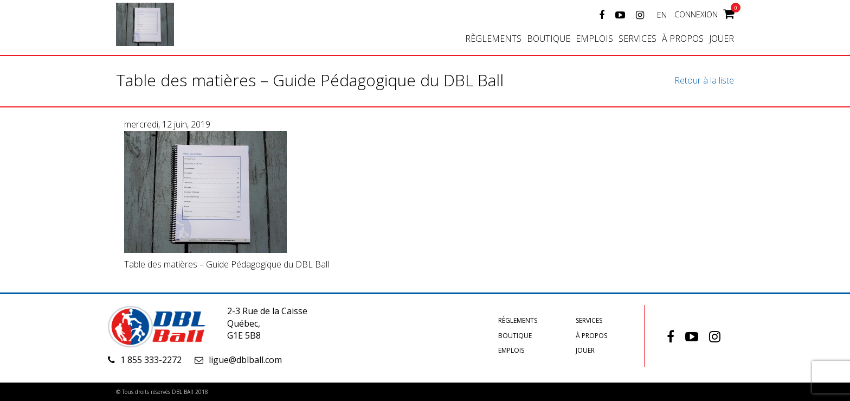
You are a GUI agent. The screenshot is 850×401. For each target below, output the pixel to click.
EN (662, 15)
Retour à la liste (704, 80)
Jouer (721, 38)
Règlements (493, 38)
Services (637, 38)
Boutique (548, 38)
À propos (683, 38)
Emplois (594, 38)
